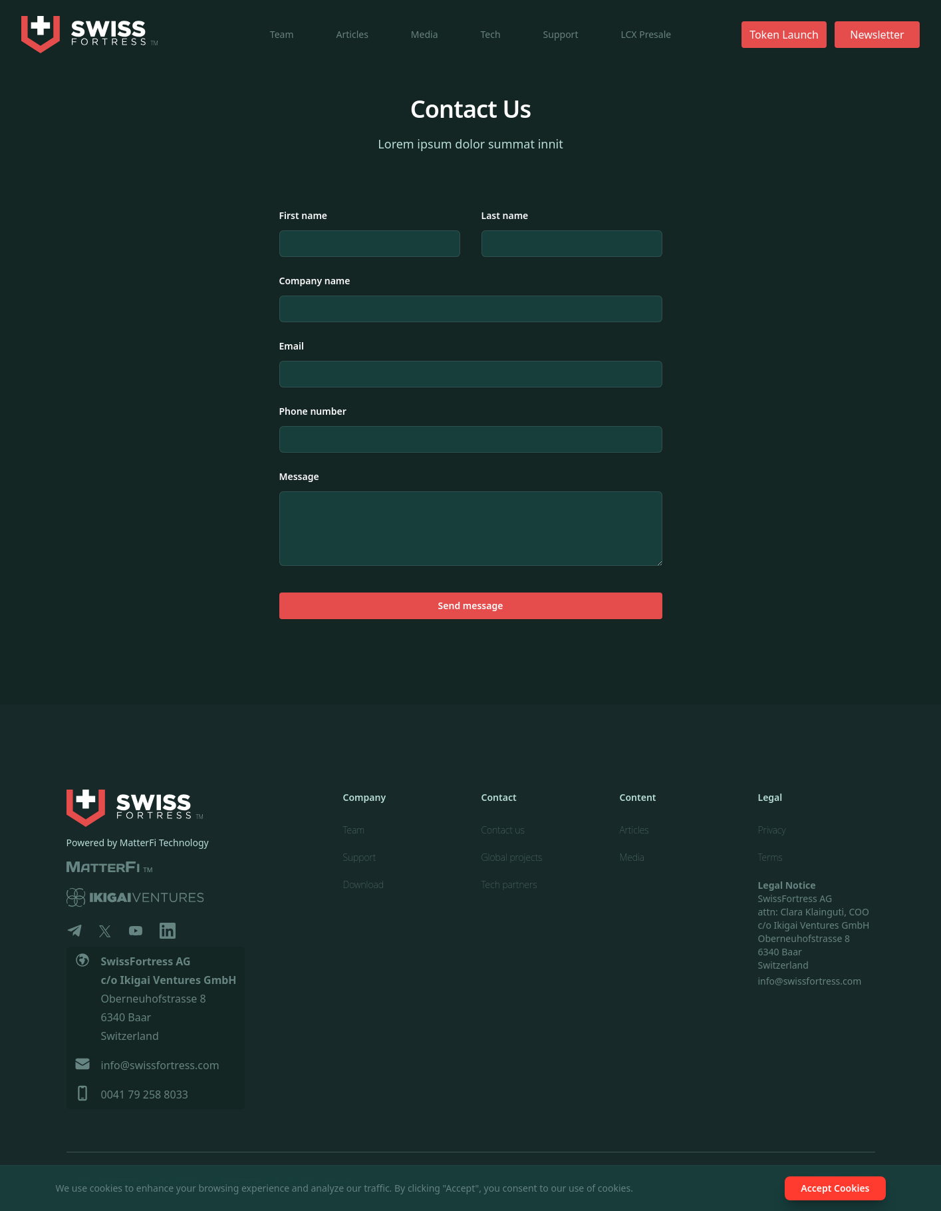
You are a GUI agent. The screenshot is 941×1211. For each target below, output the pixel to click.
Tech (491, 34)
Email (291, 346)
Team (282, 34)
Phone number (312, 411)
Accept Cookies (835, 1188)
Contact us (503, 830)
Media (424, 34)
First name (303, 215)
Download (363, 884)
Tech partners (509, 884)
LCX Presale (645, 34)
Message (299, 476)
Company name (314, 280)
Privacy (772, 830)
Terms (770, 857)
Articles (352, 34)
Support (561, 34)
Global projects (512, 857)
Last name (505, 215)
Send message (470, 605)
